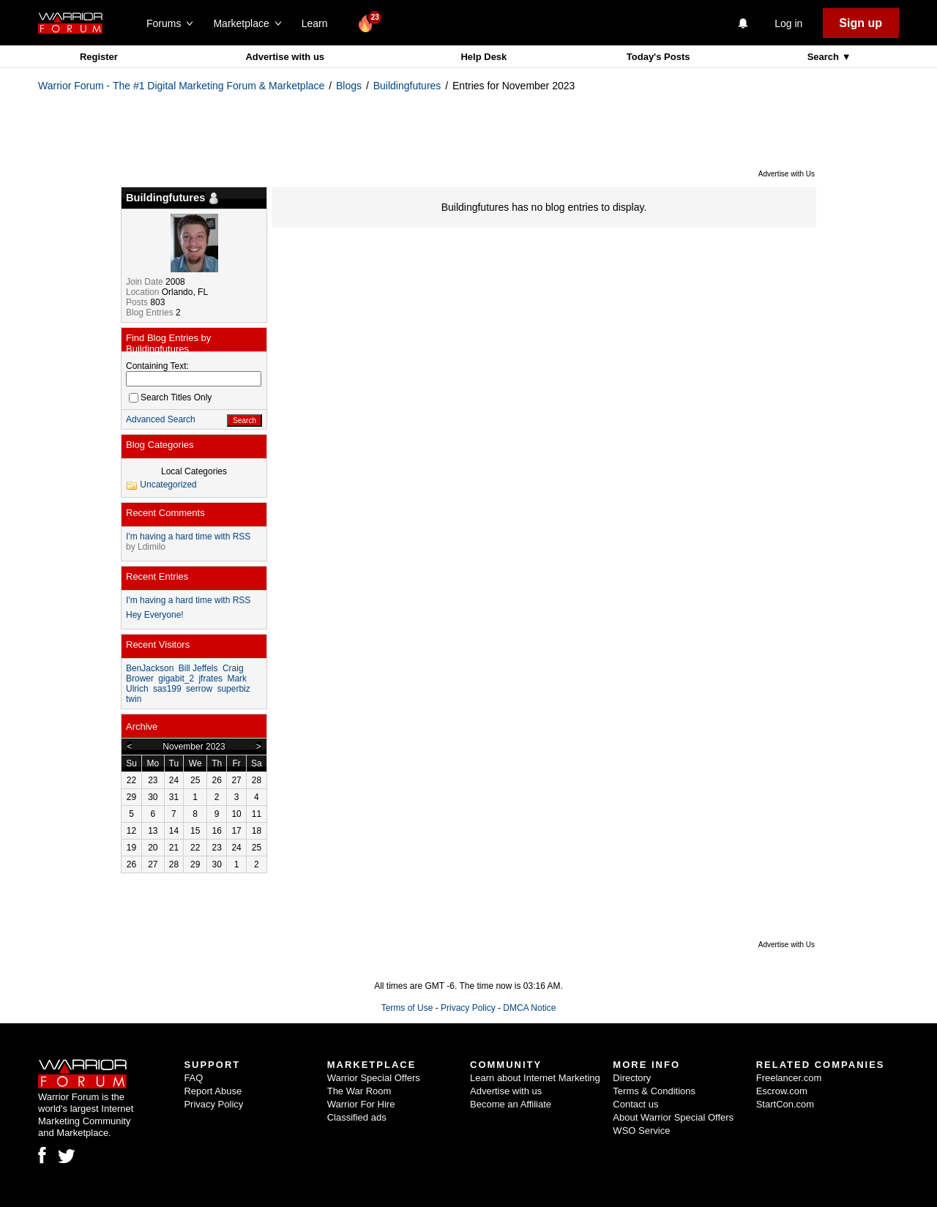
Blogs (349, 85)
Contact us (635, 1104)
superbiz (233, 689)
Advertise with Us (786, 174)
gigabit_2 (176, 678)
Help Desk (483, 56)
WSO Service (641, 1130)
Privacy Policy (468, 1008)
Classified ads (357, 1117)
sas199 (167, 689)
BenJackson (149, 668)
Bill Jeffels (198, 668)
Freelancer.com (789, 1077)
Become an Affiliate (510, 1104)
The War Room (359, 1090)
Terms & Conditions (654, 1090)
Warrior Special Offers (373, 1077)
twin (133, 699)
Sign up (860, 23)
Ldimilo (151, 547)
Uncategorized (168, 484)
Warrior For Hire (361, 1104)
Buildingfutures (407, 85)
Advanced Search (160, 419)
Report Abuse (213, 1090)
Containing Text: (157, 366)
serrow (199, 689)
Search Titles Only (170, 397)
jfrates (210, 678)
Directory (632, 1077)
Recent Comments (165, 512)
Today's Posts (658, 56)
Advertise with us (284, 56)
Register (99, 56)
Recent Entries (157, 576)
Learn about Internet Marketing (535, 1077)
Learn (319, 23)
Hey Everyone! (155, 615)
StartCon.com (785, 1104)
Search (824, 56)
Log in (788, 23)
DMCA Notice (529, 1008)
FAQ (193, 1077)
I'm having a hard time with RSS (188, 536)
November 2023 (194, 746)
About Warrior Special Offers (673, 1117)
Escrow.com (781, 1090)
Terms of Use (407, 1008)
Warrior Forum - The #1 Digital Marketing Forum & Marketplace (181, 85)
